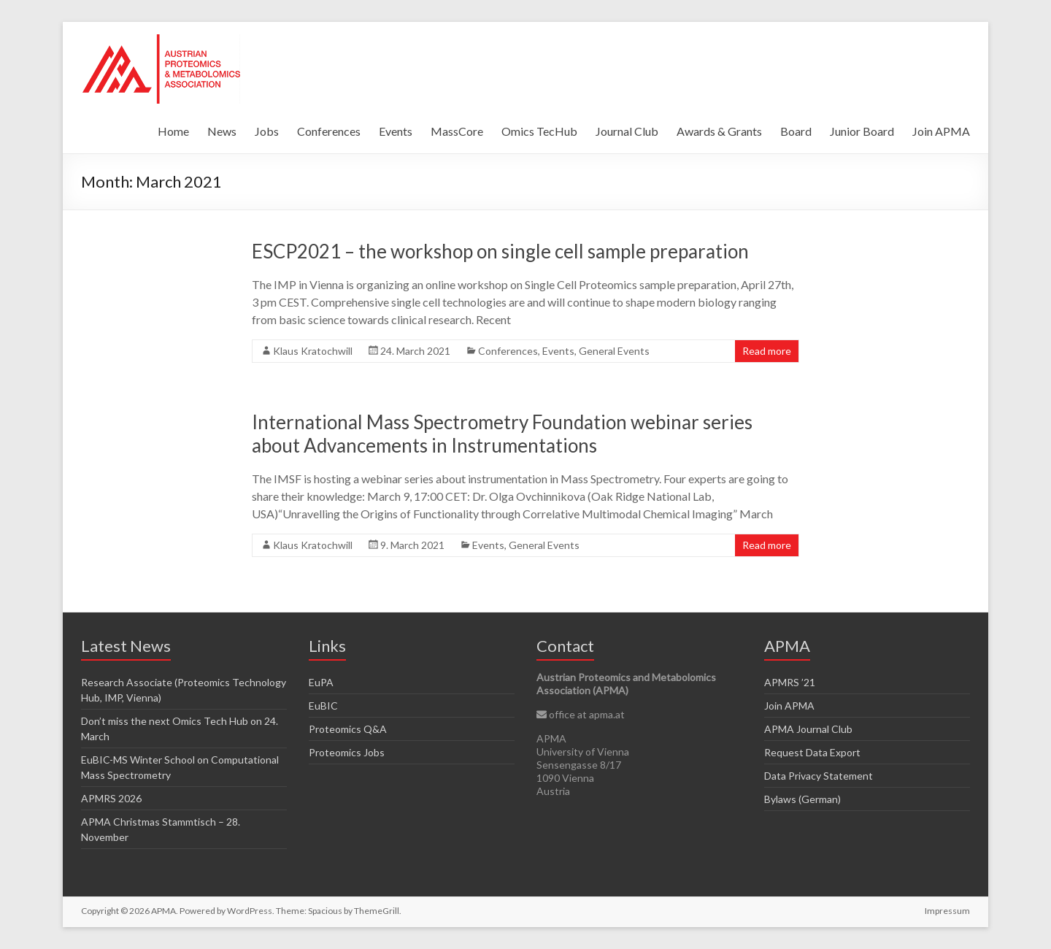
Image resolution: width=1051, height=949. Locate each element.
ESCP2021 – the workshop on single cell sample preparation (500, 251)
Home (173, 131)
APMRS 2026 (111, 798)
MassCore (457, 131)
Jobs (267, 131)
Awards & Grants (719, 131)
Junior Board (862, 131)
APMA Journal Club (808, 729)
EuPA (321, 682)
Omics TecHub (539, 131)
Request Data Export (812, 752)
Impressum (947, 910)
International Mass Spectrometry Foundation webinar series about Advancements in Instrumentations (502, 433)
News (221, 131)
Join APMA (941, 131)
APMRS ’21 (789, 682)
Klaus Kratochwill (313, 351)
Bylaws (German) (802, 799)
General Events (614, 351)
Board (796, 131)
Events (395, 131)
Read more (766, 351)
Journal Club (627, 131)
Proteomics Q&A (348, 729)
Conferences (329, 131)
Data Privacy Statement (818, 775)
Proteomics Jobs (347, 752)
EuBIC (323, 705)
